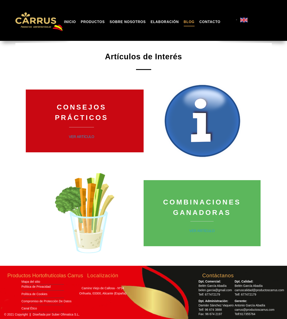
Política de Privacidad (36, 286)
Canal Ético (29, 308)
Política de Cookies (34, 294)
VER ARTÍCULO (81, 137)
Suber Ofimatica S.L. (65, 314)
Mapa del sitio (30, 281)
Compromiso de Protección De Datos (46, 301)
